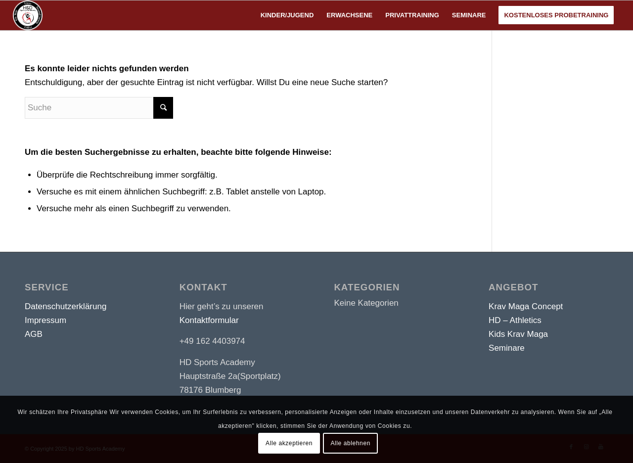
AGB (34, 334)
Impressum (45, 320)
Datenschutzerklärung (65, 306)
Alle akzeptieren (289, 443)
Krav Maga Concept (526, 306)
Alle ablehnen (350, 443)
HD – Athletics (515, 320)
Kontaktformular (209, 320)
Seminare (507, 348)
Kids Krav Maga (518, 334)
